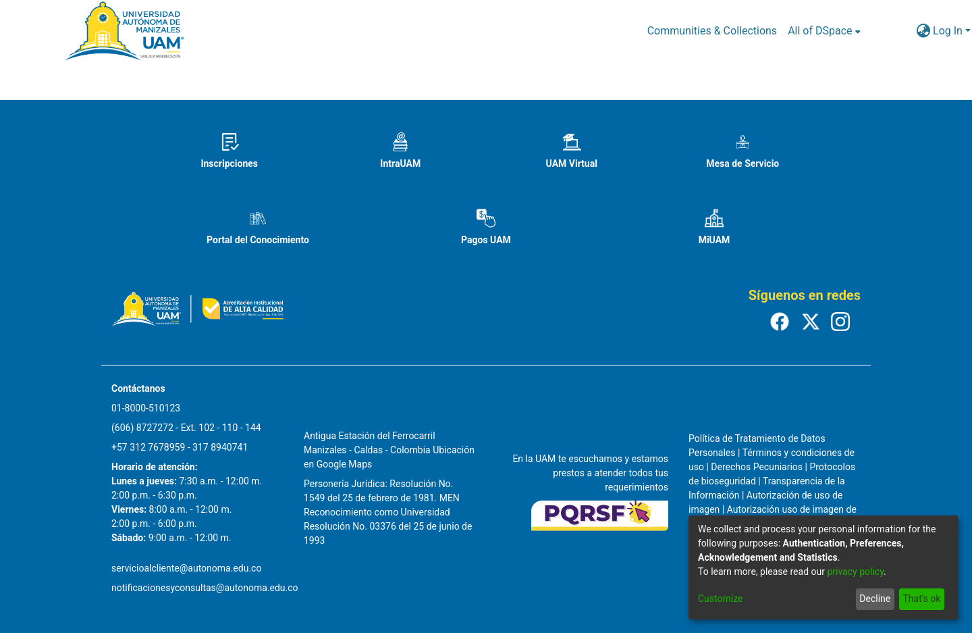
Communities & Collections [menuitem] (712, 30)
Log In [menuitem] (948, 30)
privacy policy (855, 571)
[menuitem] (824, 31)
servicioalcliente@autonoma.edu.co (186, 568)
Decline (874, 598)
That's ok (921, 598)
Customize (720, 598)
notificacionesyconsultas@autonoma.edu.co (204, 587)
